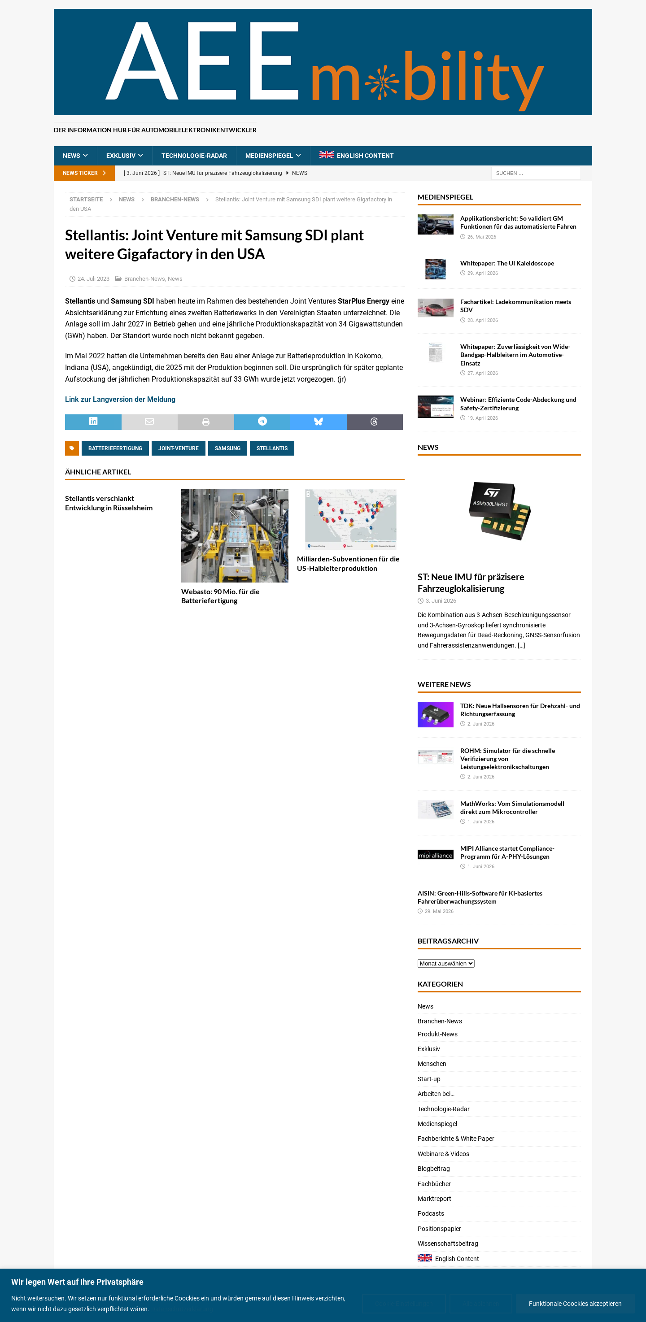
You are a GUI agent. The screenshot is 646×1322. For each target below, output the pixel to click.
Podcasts (431, 1213)
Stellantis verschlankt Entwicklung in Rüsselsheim (109, 503)
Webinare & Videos (443, 1153)
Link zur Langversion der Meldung (120, 399)
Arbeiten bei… (436, 1093)
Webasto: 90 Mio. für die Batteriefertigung (220, 596)
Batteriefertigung (115, 448)
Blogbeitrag (434, 1168)
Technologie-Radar (194, 155)
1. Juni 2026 (480, 822)
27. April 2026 (482, 373)
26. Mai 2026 (481, 237)
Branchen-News (144, 278)
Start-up (429, 1079)
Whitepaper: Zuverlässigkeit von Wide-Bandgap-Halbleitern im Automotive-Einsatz (515, 354)
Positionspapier (439, 1228)
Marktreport (434, 1198)
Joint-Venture (178, 448)
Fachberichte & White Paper (456, 1138)
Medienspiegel (269, 155)
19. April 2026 (482, 418)
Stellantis (272, 448)
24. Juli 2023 (93, 278)
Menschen (432, 1063)
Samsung (227, 448)
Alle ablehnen (481, 1303)
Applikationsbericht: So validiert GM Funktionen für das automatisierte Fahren (518, 222)
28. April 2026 (482, 320)
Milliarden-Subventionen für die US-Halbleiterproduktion (348, 563)
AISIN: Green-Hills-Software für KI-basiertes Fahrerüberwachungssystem (480, 897)
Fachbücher (434, 1183)
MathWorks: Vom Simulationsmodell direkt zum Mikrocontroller (512, 807)
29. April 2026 (482, 273)
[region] (323, 1295)
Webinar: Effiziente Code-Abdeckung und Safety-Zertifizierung (518, 403)
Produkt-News (438, 1034)
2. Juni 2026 (480, 724)
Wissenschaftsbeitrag (448, 1243)
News (71, 155)
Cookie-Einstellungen (404, 1303)
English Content (365, 155)
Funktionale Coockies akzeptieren (575, 1303)
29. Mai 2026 (439, 911)
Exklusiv (120, 155)
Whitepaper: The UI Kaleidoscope (507, 263)
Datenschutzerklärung (182, 1309)
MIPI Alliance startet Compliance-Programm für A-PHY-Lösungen (507, 852)
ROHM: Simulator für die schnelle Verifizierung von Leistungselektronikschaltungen (507, 758)
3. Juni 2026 (441, 600)
